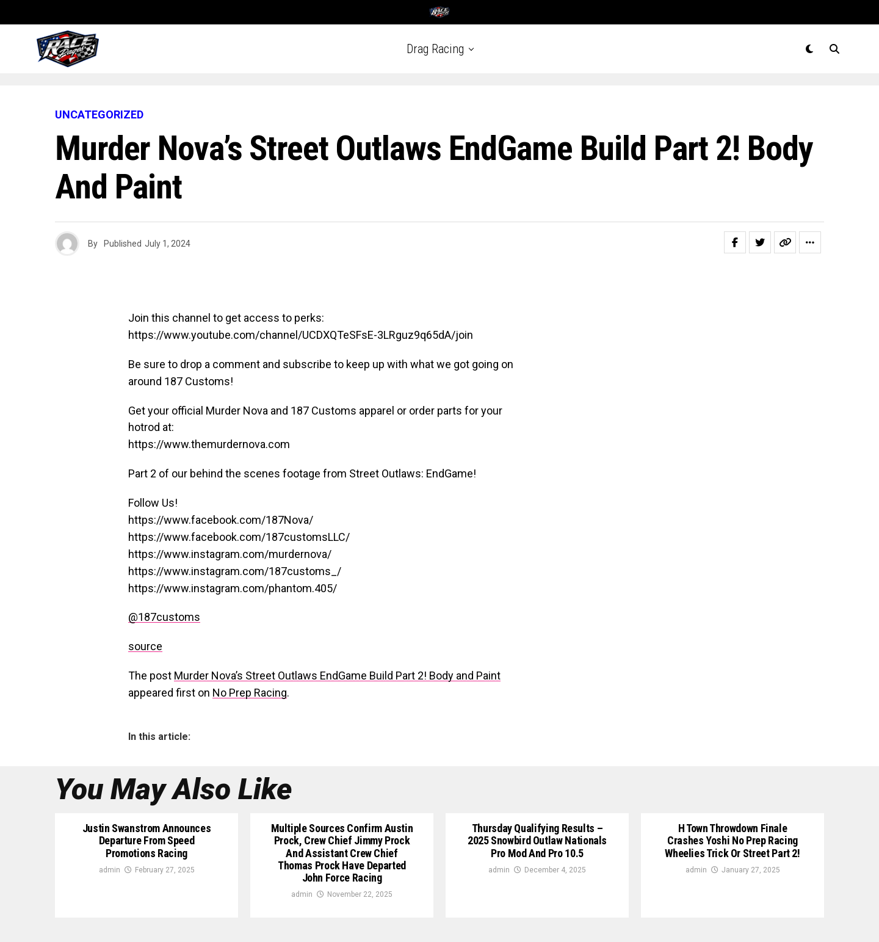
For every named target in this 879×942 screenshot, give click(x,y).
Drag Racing (435, 49)
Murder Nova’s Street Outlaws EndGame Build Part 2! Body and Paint (337, 675)
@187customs (164, 616)
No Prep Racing (249, 692)
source (145, 646)
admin (109, 870)
